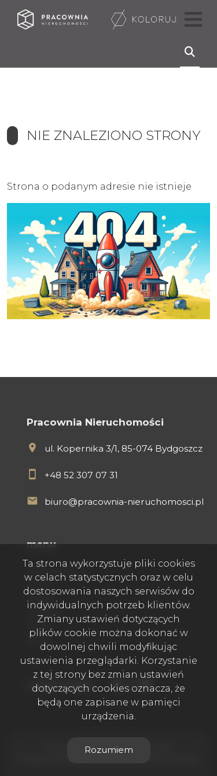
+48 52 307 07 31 (81, 475)
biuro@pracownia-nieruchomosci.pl (124, 501)
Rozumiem (108, 749)
